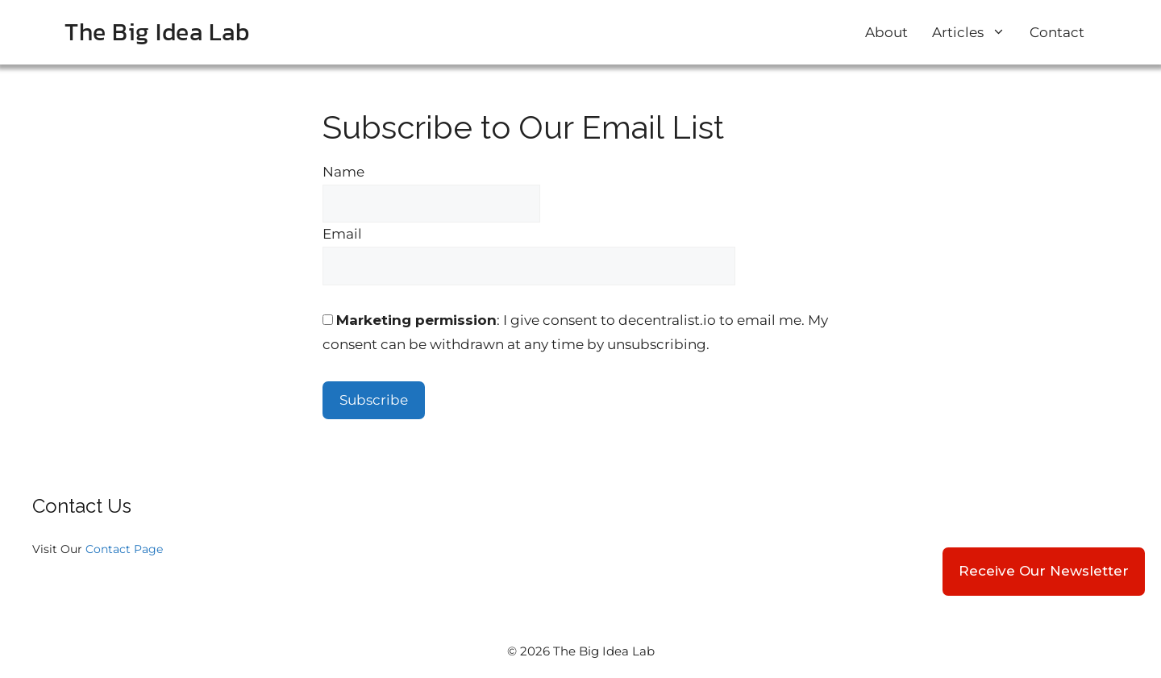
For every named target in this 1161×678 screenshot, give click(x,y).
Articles (974, 32)
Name (343, 172)
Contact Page (124, 549)
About (886, 32)
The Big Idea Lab (156, 32)
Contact (1057, 32)
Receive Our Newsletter (1044, 571)
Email (342, 234)
